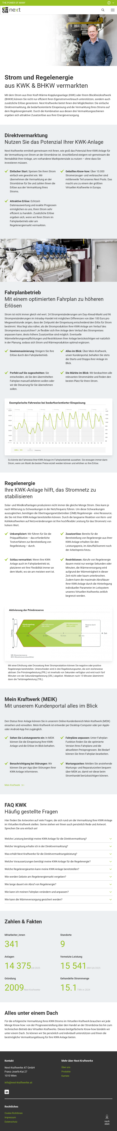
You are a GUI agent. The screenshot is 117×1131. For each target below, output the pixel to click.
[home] (11, 10)
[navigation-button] (112, 10)
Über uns (65, 1067)
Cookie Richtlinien (14, 1113)
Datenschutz (11, 1121)
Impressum (10, 1117)
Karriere (65, 1076)
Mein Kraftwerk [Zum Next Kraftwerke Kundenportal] (14, 785)
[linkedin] (7, 1092)
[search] (103, 10)
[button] (58, 838)
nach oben (107, 1119)
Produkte (65, 1071)
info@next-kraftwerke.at (18, 1082)
